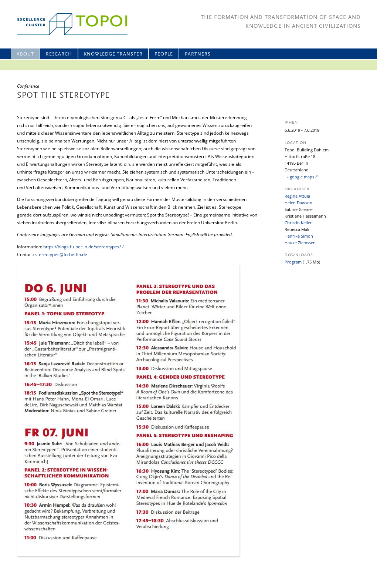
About (25, 54)
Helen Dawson (298, 202)
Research (59, 54)
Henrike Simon (299, 236)
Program (293, 262)
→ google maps (299, 177)
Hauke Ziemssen (300, 242)
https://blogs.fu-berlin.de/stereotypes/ (82, 247)
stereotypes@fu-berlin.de (61, 254)
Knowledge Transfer (113, 54)
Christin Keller (298, 222)
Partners (198, 54)
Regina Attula (297, 196)
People (163, 54)
